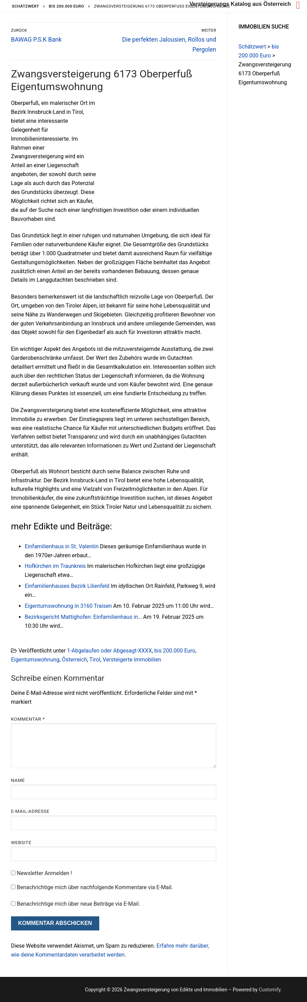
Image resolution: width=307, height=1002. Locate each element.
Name (18, 780)
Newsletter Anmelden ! (41, 873)
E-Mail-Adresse (30, 811)
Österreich (74, 659)
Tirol (94, 659)
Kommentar (28, 719)
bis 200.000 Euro (174, 650)
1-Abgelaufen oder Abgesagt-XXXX (109, 650)
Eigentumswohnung (35, 659)
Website (21, 842)
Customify (270, 989)
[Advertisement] (158, 149)
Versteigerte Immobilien (132, 659)
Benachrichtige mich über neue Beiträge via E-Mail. (78, 904)
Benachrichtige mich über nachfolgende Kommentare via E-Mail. (95, 887)
